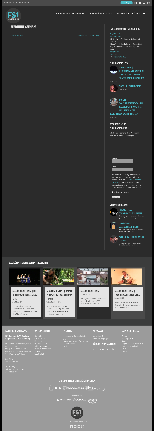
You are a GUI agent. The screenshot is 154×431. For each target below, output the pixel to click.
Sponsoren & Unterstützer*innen (77, 380)
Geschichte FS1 (40, 338)
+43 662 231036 (18, 3)
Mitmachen (122, 13)
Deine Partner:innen (42, 349)
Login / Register (126, 3)
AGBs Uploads (69, 343)
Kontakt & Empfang (16, 330)
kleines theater (17, 35)
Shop (124, 341)
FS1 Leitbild (39, 341)
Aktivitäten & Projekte (102, 13)
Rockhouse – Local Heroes (88, 35)
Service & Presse (130, 330)
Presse (124, 336)
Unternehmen (42, 330)
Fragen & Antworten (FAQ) (132, 343)
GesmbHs (38, 336)
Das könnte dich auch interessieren (28, 262)
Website (68, 330)
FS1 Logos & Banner (130, 338)
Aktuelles (98, 330)
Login (66, 346)
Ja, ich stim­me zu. (120, 192)
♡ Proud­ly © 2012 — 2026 (77, 421)
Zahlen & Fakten (40, 346)
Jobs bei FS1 (39, 354)
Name (115, 158)
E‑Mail (115, 166)
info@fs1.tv (8, 3)
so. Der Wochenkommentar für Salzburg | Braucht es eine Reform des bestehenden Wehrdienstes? (127, 106)
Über (136, 13)
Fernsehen (63, 13)
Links (124, 349)
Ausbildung (80, 13)
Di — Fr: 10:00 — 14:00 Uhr (103, 349)
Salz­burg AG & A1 (120, 57)
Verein (37, 351)
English (26, 3)
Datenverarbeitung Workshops (76, 341)
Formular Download (130, 346)
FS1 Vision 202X (40, 343)
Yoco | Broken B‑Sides (130, 86)
